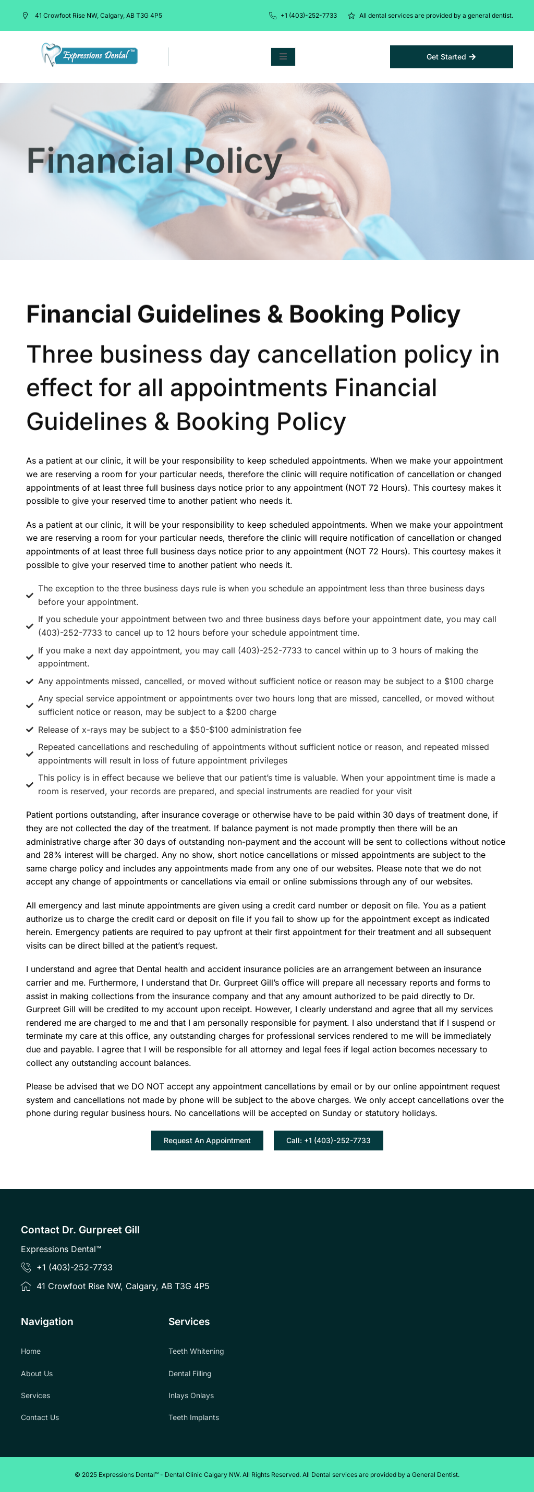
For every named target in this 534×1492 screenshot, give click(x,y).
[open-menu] (283, 56)
